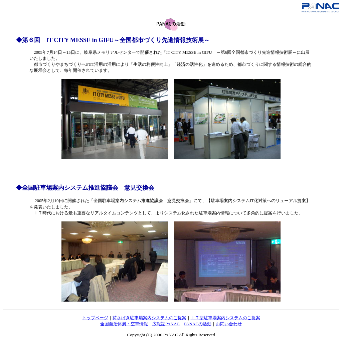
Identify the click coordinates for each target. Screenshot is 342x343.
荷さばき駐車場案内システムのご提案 (149, 317)
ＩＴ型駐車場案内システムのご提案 (225, 317)
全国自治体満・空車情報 (124, 323)
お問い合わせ (229, 323)
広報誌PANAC (166, 323)
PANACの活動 (197, 323)
